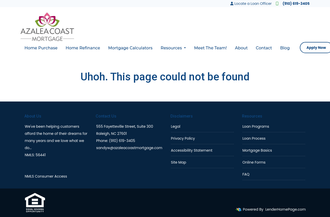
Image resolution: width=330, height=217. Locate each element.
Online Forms (254, 162)
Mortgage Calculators (130, 48)
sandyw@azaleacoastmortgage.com (129, 147)
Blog (285, 48)
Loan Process (254, 138)
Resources (172, 48)
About (241, 48)
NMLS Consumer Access (46, 176)
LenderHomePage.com (285, 209)
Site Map (178, 162)
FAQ (246, 174)
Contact (264, 48)
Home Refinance (83, 48)
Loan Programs (255, 126)
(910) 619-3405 (292, 3)
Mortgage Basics (257, 150)
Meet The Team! (210, 48)
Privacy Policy (183, 138)
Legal (175, 126)
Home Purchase (41, 48)
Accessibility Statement (191, 150)
